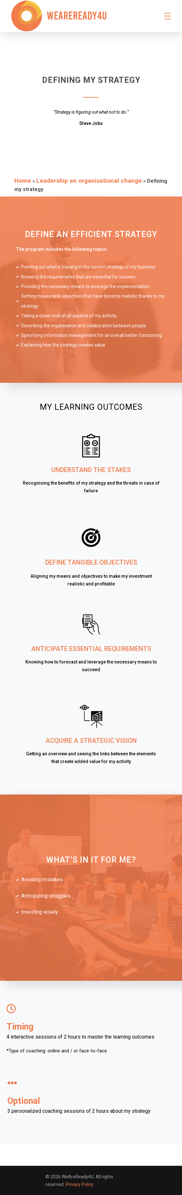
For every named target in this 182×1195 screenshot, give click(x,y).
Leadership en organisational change (89, 180)
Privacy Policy (79, 1184)
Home (22, 180)
